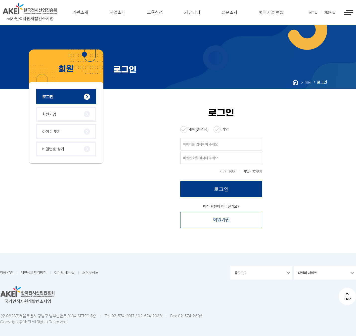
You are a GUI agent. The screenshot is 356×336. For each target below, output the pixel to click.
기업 (225, 129)
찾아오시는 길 (64, 272)
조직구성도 (90, 272)
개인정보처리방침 (33, 272)
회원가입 (49, 114)
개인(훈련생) (198, 129)
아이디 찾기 (51, 131)
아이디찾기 (228, 171)
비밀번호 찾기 (53, 149)
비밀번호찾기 (252, 171)
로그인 (47, 97)
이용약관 (6, 272)
